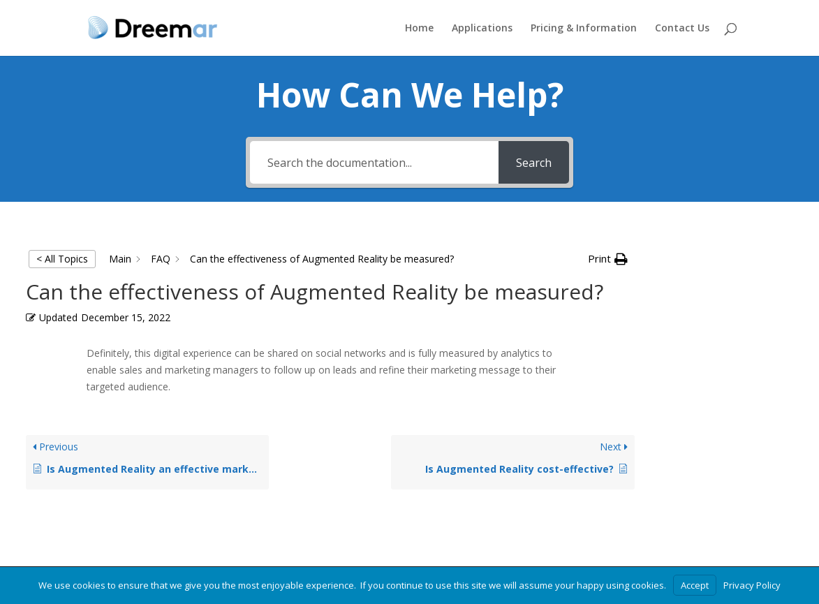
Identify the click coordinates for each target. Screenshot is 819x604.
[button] (608, 259)
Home (419, 28)
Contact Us (682, 28)
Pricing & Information (584, 28)
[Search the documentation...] (374, 162)
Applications (482, 28)
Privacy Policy (752, 585)
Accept (695, 585)
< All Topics (62, 258)
